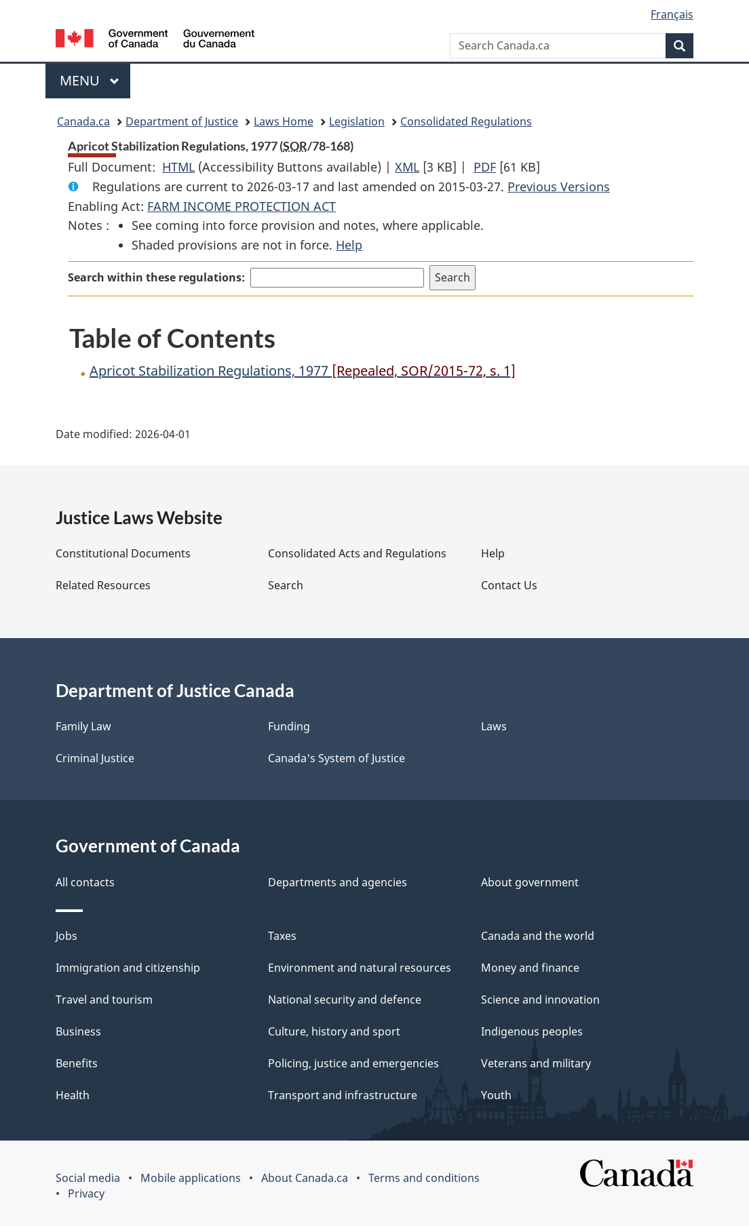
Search (285, 585)
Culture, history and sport (334, 1031)
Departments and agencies (337, 882)
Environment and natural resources (359, 967)
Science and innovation (540, 999)
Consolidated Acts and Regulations (357, 553)
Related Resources (103, 585)
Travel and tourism (104, 999)
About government (530, 882)
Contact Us (509, 585)
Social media (88, 1177)
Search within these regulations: (156, 277)
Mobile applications (190, 1177)
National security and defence (344, 999)
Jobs (66, 935)
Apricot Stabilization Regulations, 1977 (303, 370)
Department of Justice (182, 121)
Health (73, 1095)
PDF (485, 167)
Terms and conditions (424, 1177)
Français (672, 14)
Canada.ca (83, 121)
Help (349, 245)
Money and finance (530, 967)
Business (78, 1031)
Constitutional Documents (123, 553)
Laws (494, 726)
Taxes (282, 935)
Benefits (77, 1063)
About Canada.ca (304, 1177)
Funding (289, 726)
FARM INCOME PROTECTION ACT (241, 206)
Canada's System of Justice (336, 758)
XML (407, 167)
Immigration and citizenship (128, 967)
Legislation (357, 121)
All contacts (85, 882)
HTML (178, 167)
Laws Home (283, 121)
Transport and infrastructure (342, 1095)
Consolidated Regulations (466, 121)
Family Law (83, 726)
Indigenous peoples (532, 1031)
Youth (496, 1095)
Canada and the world (537, 935)
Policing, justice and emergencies (353, 1063)
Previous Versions (558, 186)
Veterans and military (536, 1063)
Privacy (86, 1193)
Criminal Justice (95, 758)
